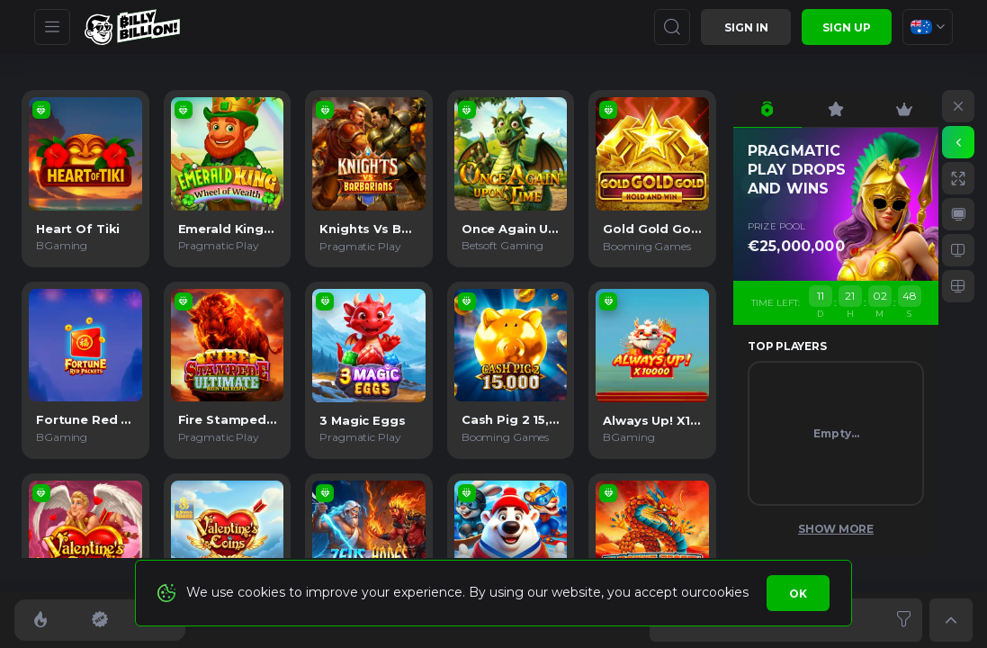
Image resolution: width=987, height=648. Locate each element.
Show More (836, 529)
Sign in (746, 27)
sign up (846, 27)
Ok (798, 593)
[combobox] (927, 27)
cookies (725, 592)
